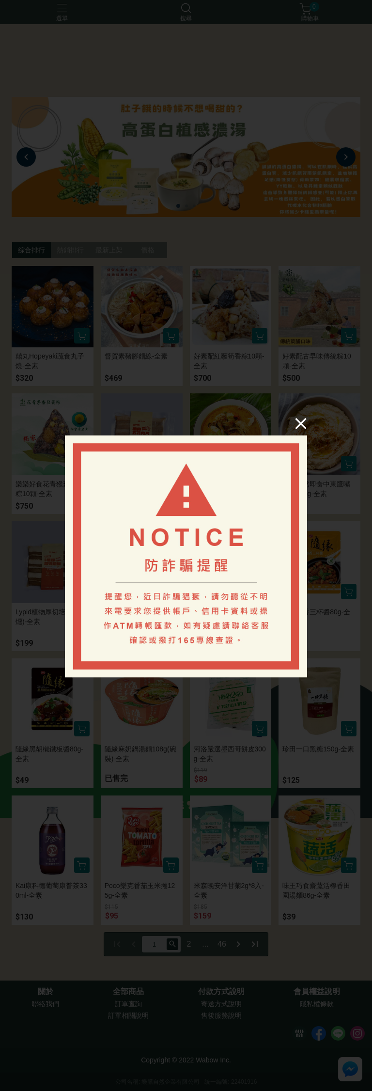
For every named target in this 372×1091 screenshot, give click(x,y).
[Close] (300, 423)
